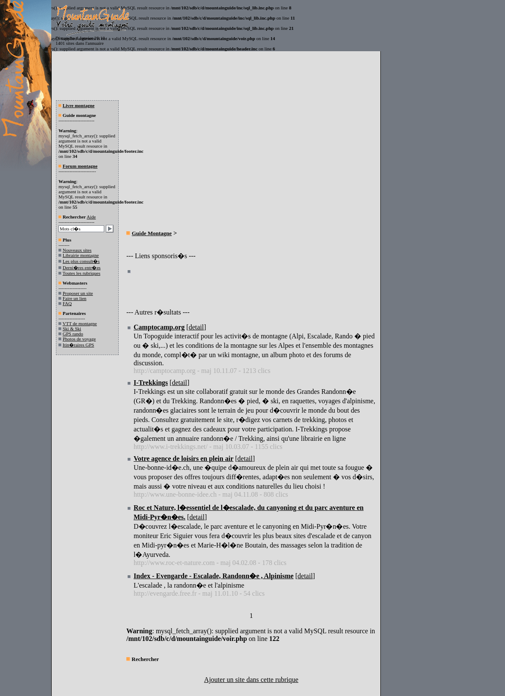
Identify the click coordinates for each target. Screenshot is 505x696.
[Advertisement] (198, 164)
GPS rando (73, 333)
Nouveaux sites (77, 250)
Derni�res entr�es (82, 267)
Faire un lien (75, 298)
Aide (91, 216)
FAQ (67, 303)
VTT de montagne (80, 323)
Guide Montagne (152, 233)
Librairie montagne (81, 255)
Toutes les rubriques (81, 273)
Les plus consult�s (81, 261)
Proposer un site (78, 293)
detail (196, 327)
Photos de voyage (79, 338)
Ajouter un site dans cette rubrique (251, 679)
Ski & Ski (72, 328)
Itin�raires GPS (78, 344)
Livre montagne (79, 105)
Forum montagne (80, 166)
